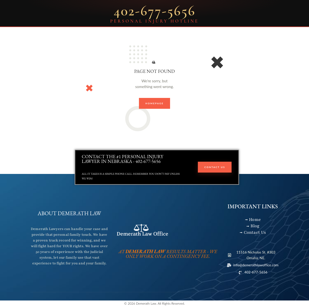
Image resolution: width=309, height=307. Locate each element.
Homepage (154, 103)
